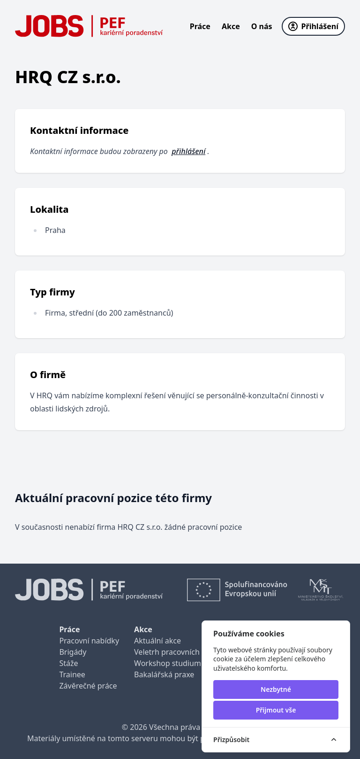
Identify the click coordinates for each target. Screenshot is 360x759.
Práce (200, 26)
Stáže (68, 663)
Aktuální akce (157, 640)
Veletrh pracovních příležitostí (186, 652)
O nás (261, 26)
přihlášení (188, 151)
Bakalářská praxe (164, 674)
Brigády (72, 652)
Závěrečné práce (88, 686)
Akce (231, 26)
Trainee (72, 674)
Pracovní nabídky (89, 640)
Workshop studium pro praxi (184, 663)
